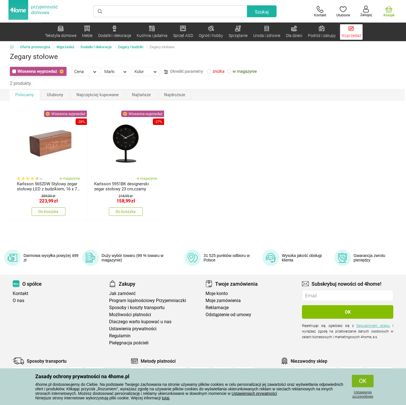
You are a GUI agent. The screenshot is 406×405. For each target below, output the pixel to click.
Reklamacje (217, 307)
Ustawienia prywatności (132, 329)
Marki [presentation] (109, 71)
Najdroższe (174, 94)
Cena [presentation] (79, 71)
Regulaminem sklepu (373, 326)
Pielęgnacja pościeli (129, 343)
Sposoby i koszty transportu (137, 307)
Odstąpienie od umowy (228, 314)
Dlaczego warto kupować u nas (140, 322)
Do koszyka (48, 211)
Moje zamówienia (223, 300)
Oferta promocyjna (35, 47)
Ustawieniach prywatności (254, 393)
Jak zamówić (122, 293)
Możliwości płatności (130, 314)
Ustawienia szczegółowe (362, 394)
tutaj (165, 398)
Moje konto (217, 293)
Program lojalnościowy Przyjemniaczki (147, 300)
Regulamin (120, 336)
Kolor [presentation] (139, 71)
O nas (18, 300)
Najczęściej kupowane (97, 94)
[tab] (85, 71)
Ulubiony (55, 94)
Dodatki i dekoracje (96, 47)
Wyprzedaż (65, 47)
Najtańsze (141, 94)
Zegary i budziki (130, 47)
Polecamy (24, 94)
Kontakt (20, 293)
